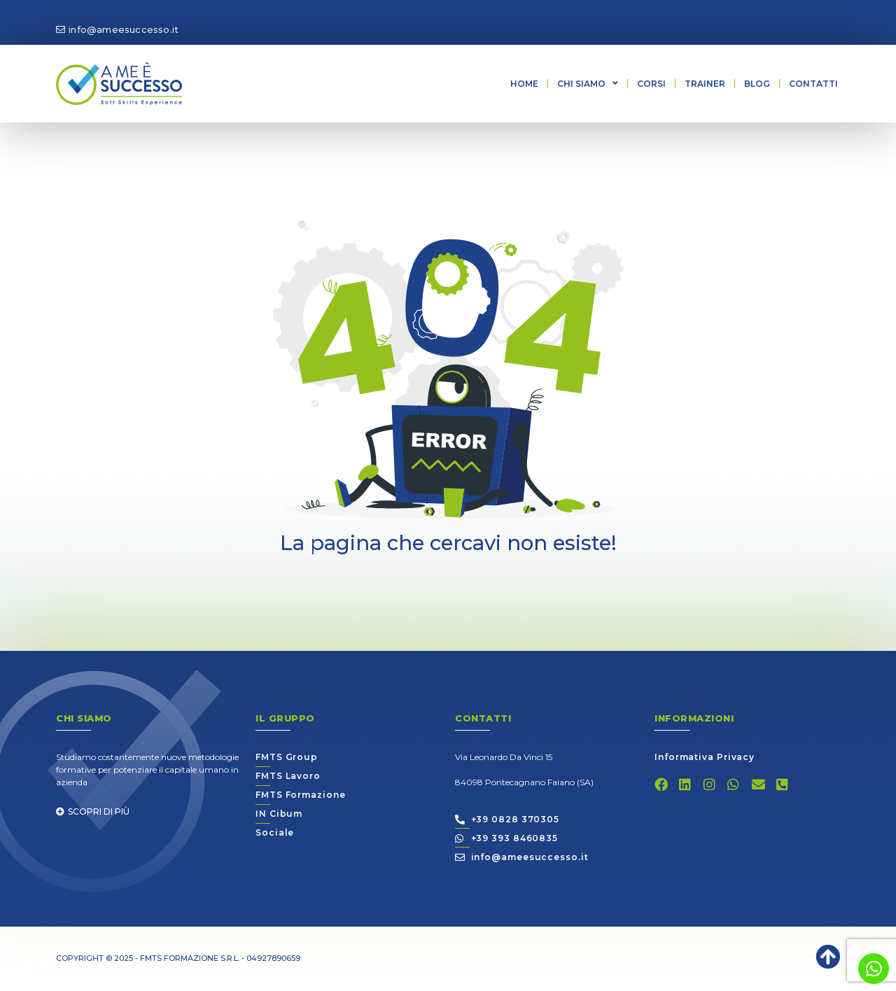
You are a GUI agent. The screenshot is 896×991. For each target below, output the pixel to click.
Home (524, 83)
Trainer (705, 83)
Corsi (651, 83)
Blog (757, 83)
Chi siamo (587, 83)
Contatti (813, 83)
